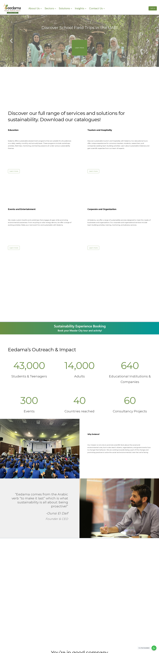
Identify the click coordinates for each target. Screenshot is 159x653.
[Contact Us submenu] (104, 8)
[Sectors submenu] (55, 8)
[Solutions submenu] (71, 8)
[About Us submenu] (41, 8)
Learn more (14, 171)
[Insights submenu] (85, 8)
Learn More (79, 48)
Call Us (152, 8)
